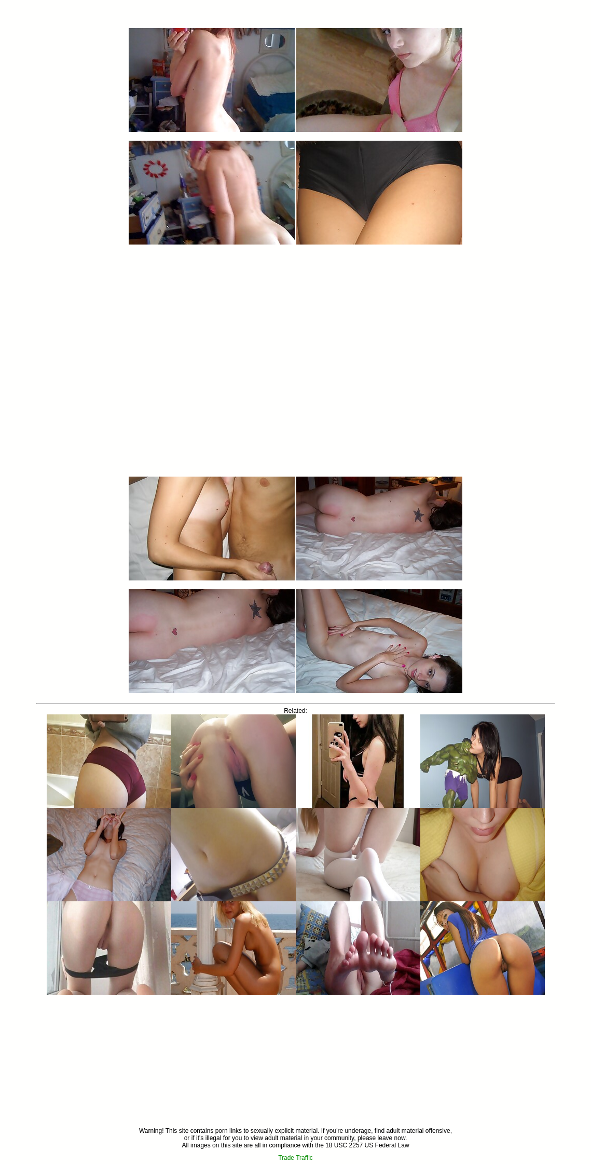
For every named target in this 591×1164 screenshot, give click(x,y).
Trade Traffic (295, 1157)
